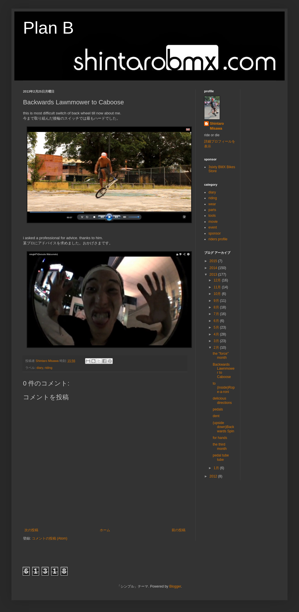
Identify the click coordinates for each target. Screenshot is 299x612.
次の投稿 (31, 530)
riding (48, 367)
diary (40, 367)
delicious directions (222, 400)
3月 (217, 341)
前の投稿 (178, 530)
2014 (214, 268)
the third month (220, 446)
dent (216, 416)
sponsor (214, 233)
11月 (218, 287)
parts (212, 210)
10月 (218, 294)
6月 (217, 321)
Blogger (175, 586)
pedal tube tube (221, 457)
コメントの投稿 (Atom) (49, 538)
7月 (217, 314)
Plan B (48, 27)
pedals (218, 409)
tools (212, 216)
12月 (218, 280)
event (212, 227)
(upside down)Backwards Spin (223, 427)
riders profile (217, 239)
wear (212, 204)
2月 (217, 348)
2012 (214, 476)
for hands (220, 438)
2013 (214, 275)
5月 (217, 327)
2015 (214, 261)
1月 (217, 468)
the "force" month (221, 356)
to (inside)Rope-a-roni (224, 387)
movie (213, 222)
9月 (217, 301)
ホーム (105, 530)
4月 (217, 334)
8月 (217, 307)
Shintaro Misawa (217, 126)
